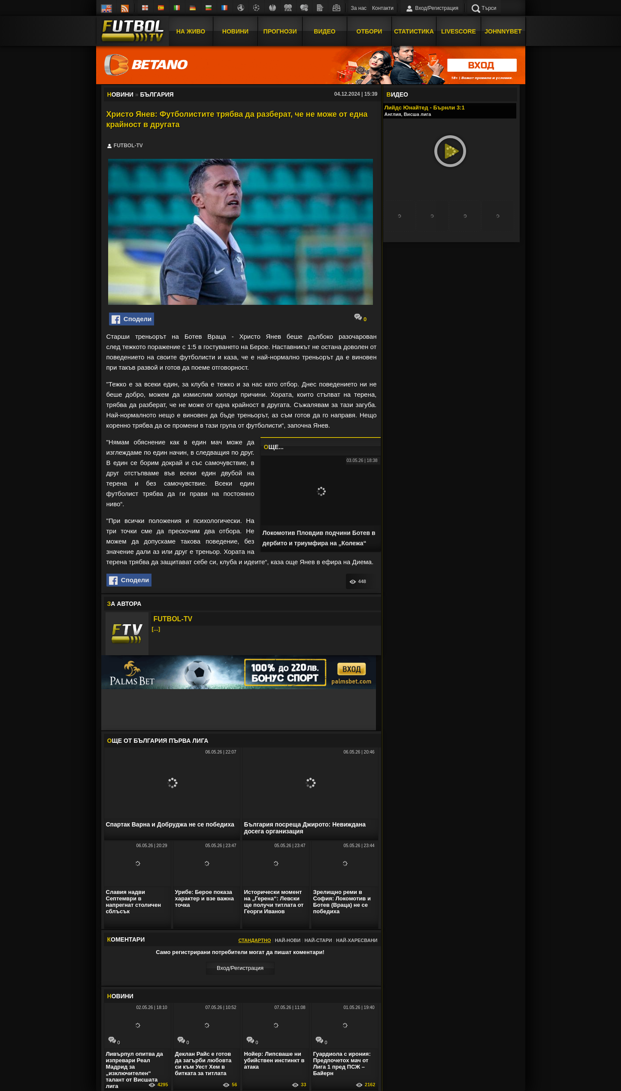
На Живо (190, 31)
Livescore (458, 31)
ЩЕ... (274, 447)
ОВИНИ (120, 996)
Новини (235, 31)
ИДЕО (397, 94)
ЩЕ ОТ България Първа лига (158, 740)
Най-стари (318, 940)
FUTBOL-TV (173, 619)
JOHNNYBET (503, 31)
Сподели (132, 319)
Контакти (383, 8)
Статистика (414, 31)
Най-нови (287, 940)
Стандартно (254, 940)
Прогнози (280, 31)
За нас (359, 8)
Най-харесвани (357, 940)
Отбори (369, 31)
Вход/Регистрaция (240, 968)
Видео (324, 31)
